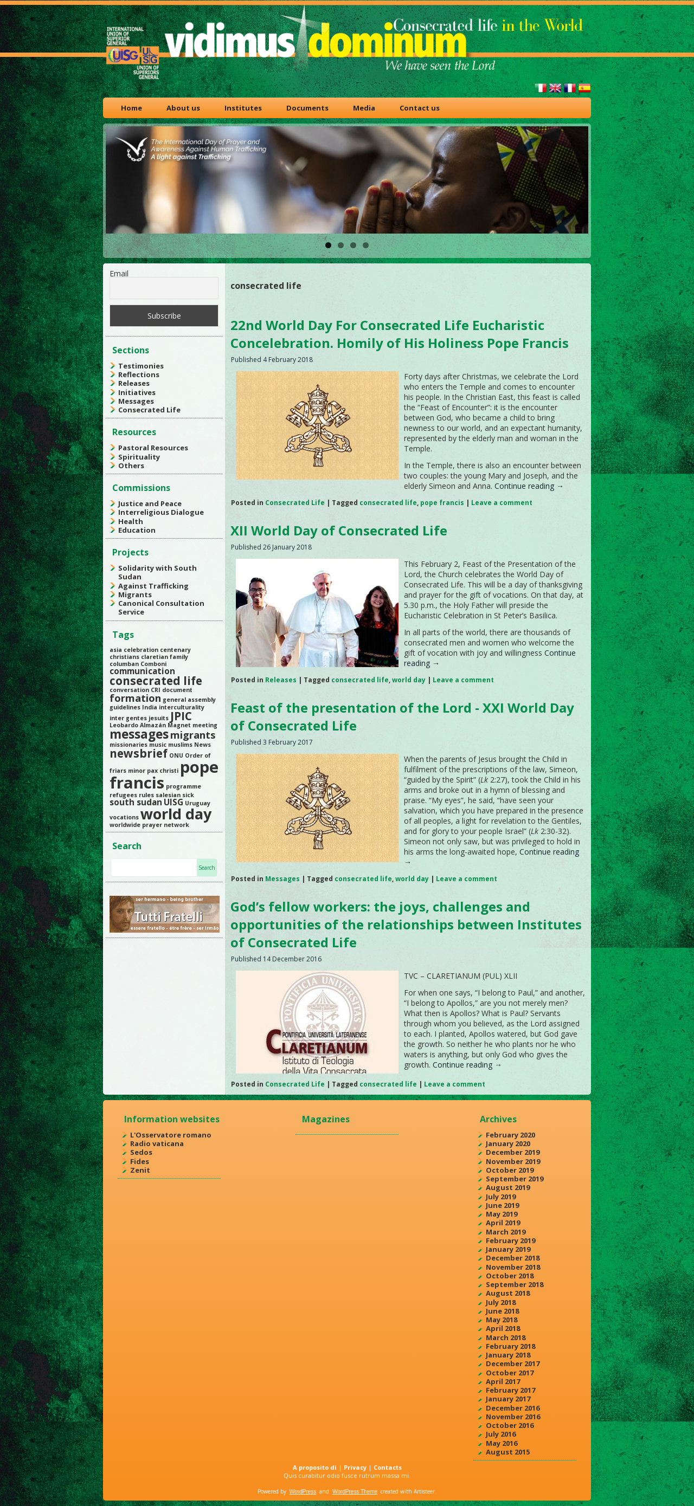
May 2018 (501, 1319)
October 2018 (510, 1276)
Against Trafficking (153, 586)
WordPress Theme (354, 1492)
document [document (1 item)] (177, 690)
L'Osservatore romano (170, 1135)
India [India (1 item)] (149, 707)
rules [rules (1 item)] (146, 795)
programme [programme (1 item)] (183, 786)
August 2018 (508, 1293)
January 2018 (508, 1355)
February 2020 (510, 1135)
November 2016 (513, 1416)
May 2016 (501, 1443)
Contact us (420, 108)
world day (409, 679)
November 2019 (513, 1161)
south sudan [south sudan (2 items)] (136, 802)
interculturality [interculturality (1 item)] (181, 707)
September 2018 (514, 1284)
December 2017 (512, 1363)
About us (183, 108)
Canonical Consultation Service (161, 607)
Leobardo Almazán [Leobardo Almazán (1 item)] (138, 725)
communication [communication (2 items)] (142, 670)
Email (119, 273)
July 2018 (501, 1302)
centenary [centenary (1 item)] (175, 650)
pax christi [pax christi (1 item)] (162, 770)
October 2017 (510, 1373)
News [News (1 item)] (202, 744)
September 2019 (514, 1179)
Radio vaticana (157, 1143)
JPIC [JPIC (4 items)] (181, 715)
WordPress (303, 1492)
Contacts (388, 1467)
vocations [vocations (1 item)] (124, 817)
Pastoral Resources (153, 448)
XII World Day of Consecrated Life (338, 530)
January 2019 (508, 1249)
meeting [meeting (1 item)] (204, 725)
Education (137, 530)
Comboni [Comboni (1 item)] (153, 664)
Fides (139, 1161)
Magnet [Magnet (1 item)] (179, 725)
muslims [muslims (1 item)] (180, 744)
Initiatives (137, 392)
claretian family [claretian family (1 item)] (164, 657)
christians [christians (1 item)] (124, 657)
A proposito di (315, 1467)
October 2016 (510, 1425)
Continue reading (529, 486)
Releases (134, 383)
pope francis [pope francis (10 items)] (164, 774)
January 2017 (508, 1399)
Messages (136, 401)
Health (130, 521)
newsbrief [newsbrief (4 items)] (139, 753)
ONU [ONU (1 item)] (176, 755)
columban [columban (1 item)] (124, 664)
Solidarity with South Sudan (157, 572)
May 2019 (501, 1214)
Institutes (243, 108)
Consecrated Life (149, 410)
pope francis (442, 502)
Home (131, 108)
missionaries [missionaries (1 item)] (128, 744)
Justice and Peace (150, 503)
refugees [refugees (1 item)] (123, 795)
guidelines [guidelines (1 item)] (125, 707)
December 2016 (512, 1408)
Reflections (138, 374)
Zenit (140, 1170)
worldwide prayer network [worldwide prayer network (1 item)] (149, 825)
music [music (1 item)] (157, 744)
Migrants (135, 594)
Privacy (355, 1467)
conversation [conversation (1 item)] (129, 690)
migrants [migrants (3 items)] (192, 734)
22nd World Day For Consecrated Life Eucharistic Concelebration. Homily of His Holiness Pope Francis (399, 334)
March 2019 (505, 1232)
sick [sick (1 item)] (188, 795)
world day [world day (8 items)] (175, 814)
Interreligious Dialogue (161, 512)
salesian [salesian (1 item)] (168, 795)
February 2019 (510, 1240)
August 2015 (508, 1452)
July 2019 (501, 1196)
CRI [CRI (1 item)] (155, 690)
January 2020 (508, 1143)
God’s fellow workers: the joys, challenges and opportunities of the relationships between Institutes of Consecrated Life (406, 924)
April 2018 (503, 1328)
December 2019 (512, 1152)
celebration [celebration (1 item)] (141, 650)
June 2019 (502, 1205)
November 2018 (513, 1267)
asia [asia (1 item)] (116, 650)
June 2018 (502, 1311)
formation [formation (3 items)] (135, 697)
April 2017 (503, 1381)
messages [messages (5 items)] (139, 734)
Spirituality (139, 457)
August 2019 (508, 1187)
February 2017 (510, 1390)
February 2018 (510, 1346)
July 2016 (501, 1434)
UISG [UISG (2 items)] (173, 802)
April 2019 (503, 1222)
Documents (307, 108)
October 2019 (510, 1170)
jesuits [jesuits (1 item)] (159, 718)
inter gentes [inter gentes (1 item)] (128, 718)
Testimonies (141, 366)
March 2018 (505, 1337)
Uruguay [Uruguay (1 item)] (197, 803)
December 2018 (512, 1258)
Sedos (141, 1152)
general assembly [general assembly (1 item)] (189, 699)
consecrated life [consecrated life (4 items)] (156, 680)
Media (364, 108)
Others (131, 465)
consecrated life (388, 502)
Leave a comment (501, 502)
